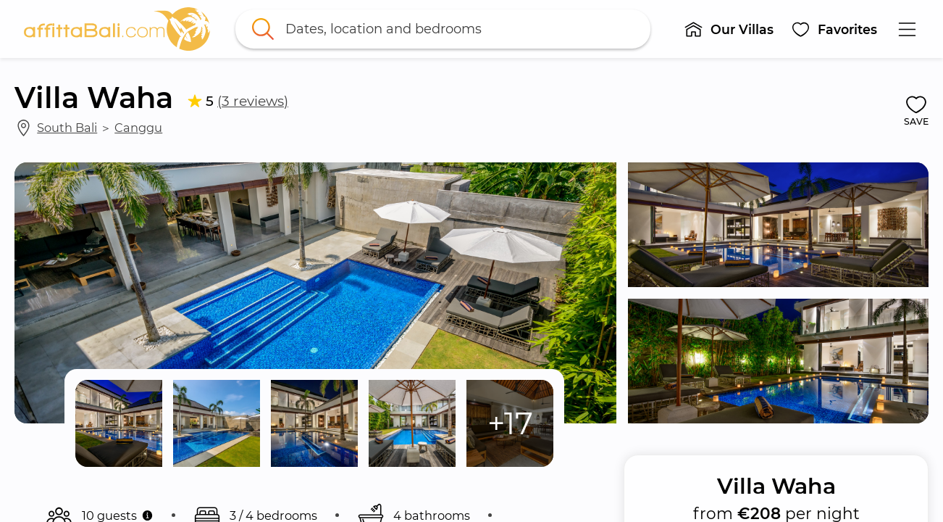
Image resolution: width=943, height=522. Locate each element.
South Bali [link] (67, 127)
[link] (117, 29)
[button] (729, 29)
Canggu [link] (138, 127)
